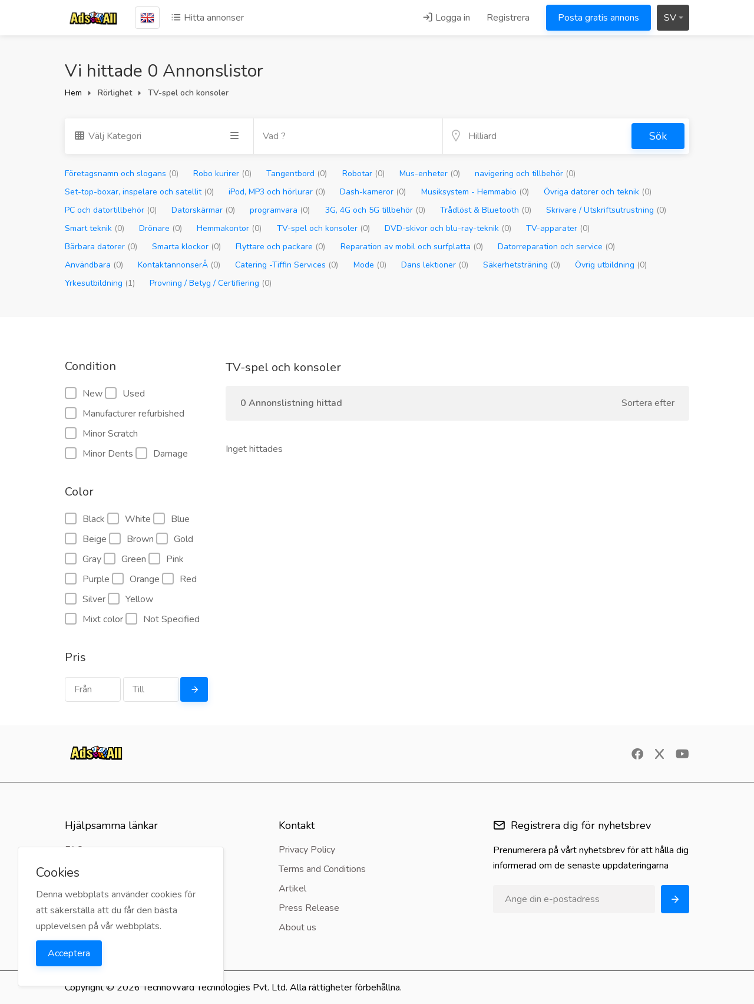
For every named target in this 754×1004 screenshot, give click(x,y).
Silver (85, 599)
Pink (166, 559)
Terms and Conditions (322, 869)
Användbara (94, 264)
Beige (86, 539)
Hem (73, 92)
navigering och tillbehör (525, 173)
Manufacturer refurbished (124, 413)
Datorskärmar (203, 210)
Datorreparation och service (556, 246)
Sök (658, 136)
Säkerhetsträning (521, 264)
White (129, 519)
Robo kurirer (222, 173)
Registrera (508, 17)
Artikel (292, 888)
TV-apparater (558, 228)
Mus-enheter (429, 173)
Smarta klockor (186, 246)
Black (85, 519)
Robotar (363, 173)
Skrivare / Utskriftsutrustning (606, 210)
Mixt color (94, 619)
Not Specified (162, 619)
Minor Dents (99, 453)
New (83, 393)
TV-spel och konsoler (323, 228)
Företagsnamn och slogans (121, 173)
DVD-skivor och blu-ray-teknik (448, 228)
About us (297, 927)
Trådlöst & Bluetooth (485, 210)
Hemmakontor (229, 228)
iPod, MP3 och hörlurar (277, 191)
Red (179, 579)
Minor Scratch (101, 433)
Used (125, 393)
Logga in (446, 17)
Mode (369, 264)
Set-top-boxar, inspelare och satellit (139, 191)
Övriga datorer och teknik (598, 191)
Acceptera (69, 953)
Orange (136, 579)
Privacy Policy (307, 849)
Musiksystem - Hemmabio (475, 191)
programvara (280, 210)
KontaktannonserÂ (179, 264)
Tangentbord (296, 173)
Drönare (160, 228)
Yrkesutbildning (100, 283)
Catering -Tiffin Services (286, 264)
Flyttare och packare (280, 246)
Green (125, 559)
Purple (87, 579)
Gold (174, 539)
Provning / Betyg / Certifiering (211, 283)
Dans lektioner (434, 264)
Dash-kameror (373, 191)
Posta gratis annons (598, 17)
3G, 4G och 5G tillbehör (375, 210)
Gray (83, 559)
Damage (161, 453)
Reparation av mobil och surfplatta (411, 246)
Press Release (309, 907)
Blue (171, 519)
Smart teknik (94, 228)
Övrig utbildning (611, 264)
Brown (131, 539)
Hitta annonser (207, 17)
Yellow (130, 599)
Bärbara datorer (101, 246)
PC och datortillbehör (111, 210)
